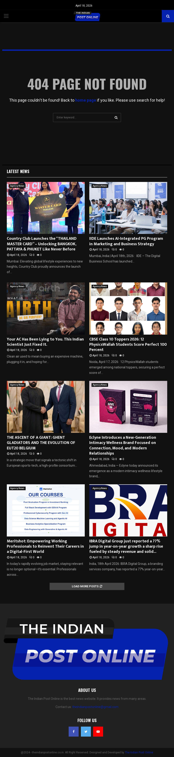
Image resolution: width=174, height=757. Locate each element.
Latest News (18, 171)
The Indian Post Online (139, 752)
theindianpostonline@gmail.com (95, 707)
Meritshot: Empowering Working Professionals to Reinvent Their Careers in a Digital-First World (45, 546)
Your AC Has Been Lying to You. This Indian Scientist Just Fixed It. (45, 342)
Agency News (17, 186)
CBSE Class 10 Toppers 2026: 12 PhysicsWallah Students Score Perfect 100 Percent (128, 344)
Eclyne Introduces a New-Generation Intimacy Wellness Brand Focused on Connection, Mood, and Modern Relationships (122, 445)
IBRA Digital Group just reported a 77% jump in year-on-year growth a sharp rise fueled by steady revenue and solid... (126, 546)
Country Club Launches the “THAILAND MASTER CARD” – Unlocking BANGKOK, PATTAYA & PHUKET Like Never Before (42, 244)
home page (85, 100)
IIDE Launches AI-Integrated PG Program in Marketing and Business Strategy (126, 241)
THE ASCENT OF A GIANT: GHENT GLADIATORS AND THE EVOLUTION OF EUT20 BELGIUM (41, 443)
